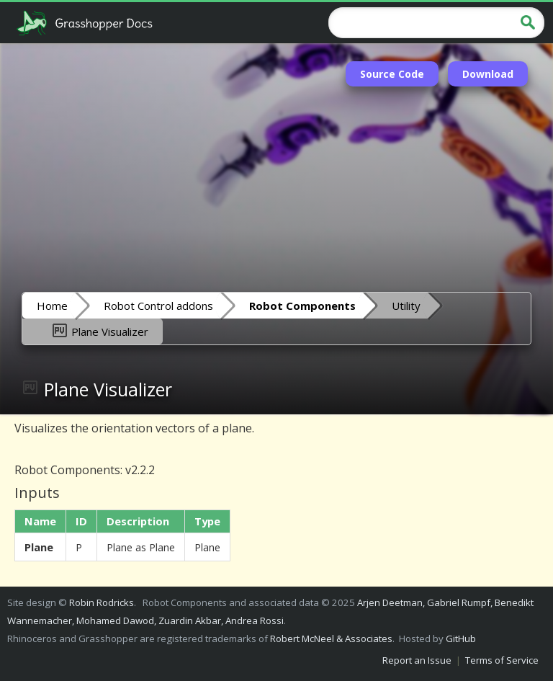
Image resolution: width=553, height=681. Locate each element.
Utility (406, 305)
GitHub (461, 638)
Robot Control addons (158, 305)
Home (52, 305)
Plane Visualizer (99, 330)
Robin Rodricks (101, 602)
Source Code (392, 74)
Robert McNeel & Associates (331, 638)
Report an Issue (416, 660)
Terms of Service (502, 660)
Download (487, 74)
